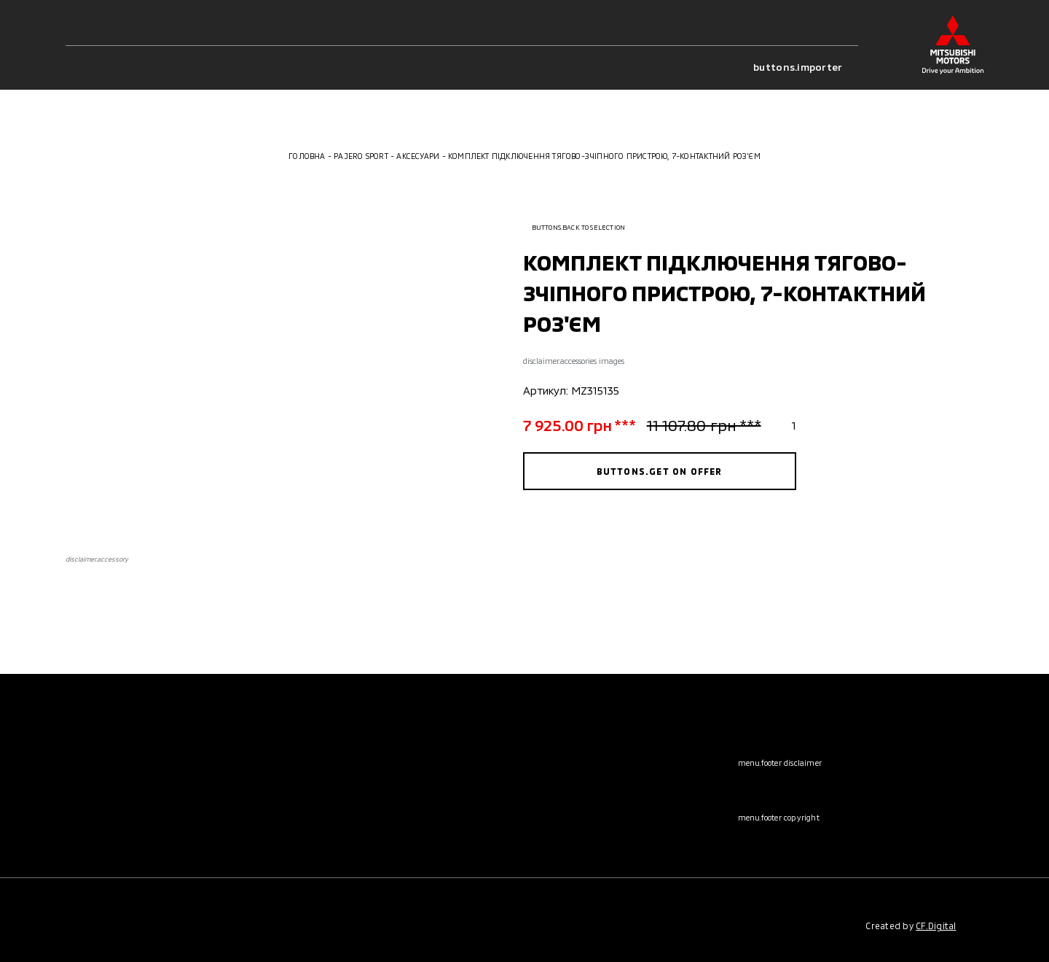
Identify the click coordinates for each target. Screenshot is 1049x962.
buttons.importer (805, 67)
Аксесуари (417, 155)
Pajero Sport (361, 155)
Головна (306, 155)
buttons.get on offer (660, 471)
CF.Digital (936, 925)
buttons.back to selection (574, 227)
